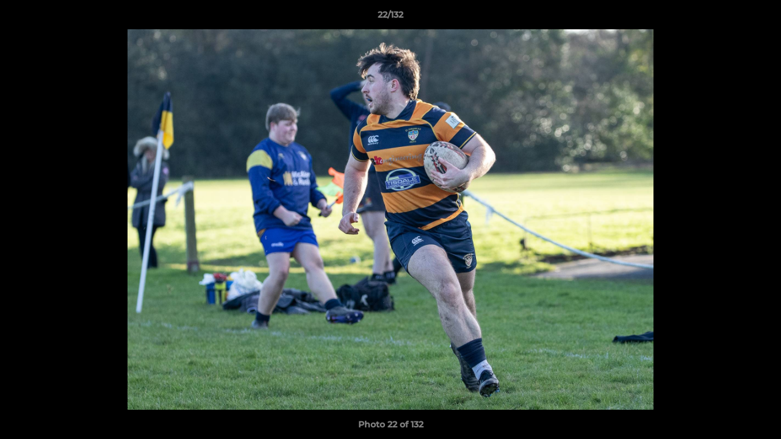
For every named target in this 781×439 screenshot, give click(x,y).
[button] (759, 17)
